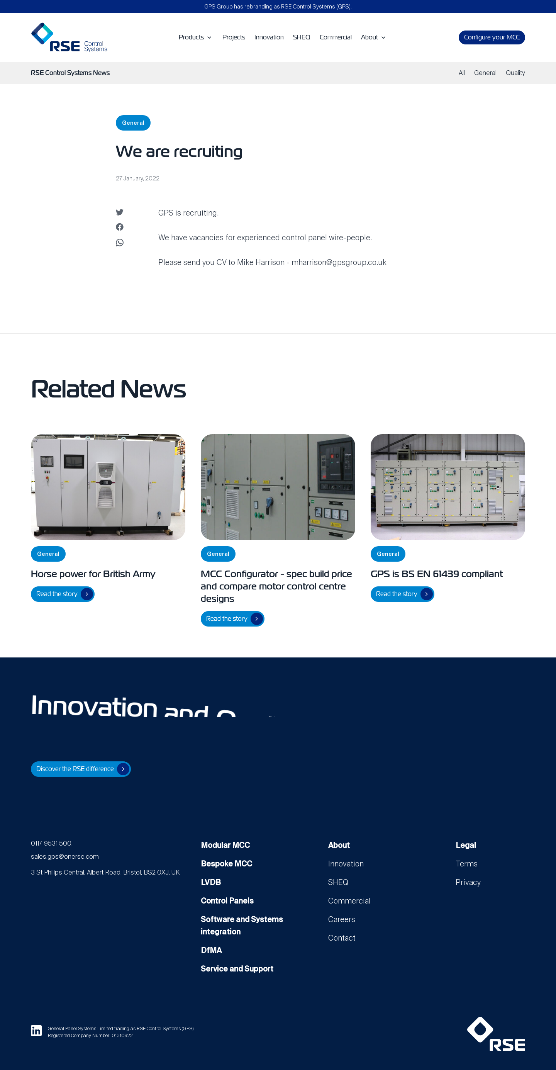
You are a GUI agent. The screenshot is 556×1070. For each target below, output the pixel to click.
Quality (515, 73)
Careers (341, 919)
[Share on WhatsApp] (120, 243)
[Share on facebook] (120, 228)
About (339, 845)
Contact (342, 938)
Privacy (468, 882)
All (462, 73)
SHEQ (338, 882)
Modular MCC (225, 845)
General (485, 73)
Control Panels (227, 900)
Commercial (349, 900)
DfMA (211, 950)
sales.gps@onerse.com (65, 857)
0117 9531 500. (52, 843)
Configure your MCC (492, 37)
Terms (467, 863)
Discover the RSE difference (82, 769)
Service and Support (237, 968)
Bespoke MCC (226, 863)
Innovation (346, 863)
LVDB (211, 882)
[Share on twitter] (120, 212)
